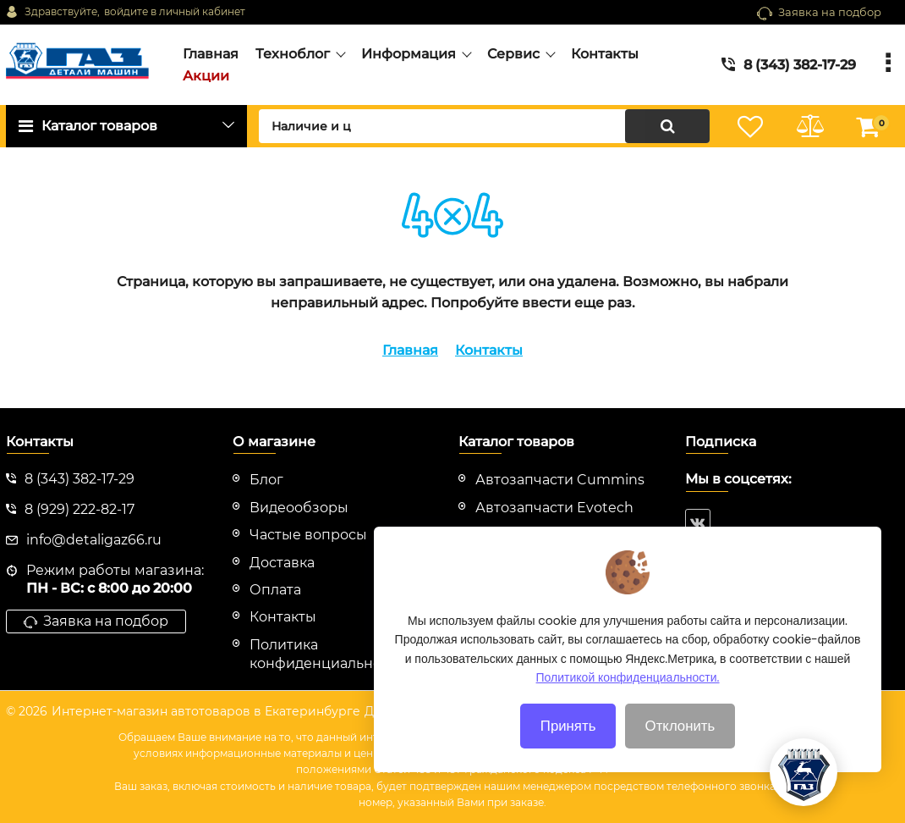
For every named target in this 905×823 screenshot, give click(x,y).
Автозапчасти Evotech (554, 508)
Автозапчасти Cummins (559, 480)
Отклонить (680, 753)
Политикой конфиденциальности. (628, 705)
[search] (484, 126)
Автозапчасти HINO (544, 535)
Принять (568, 753)
